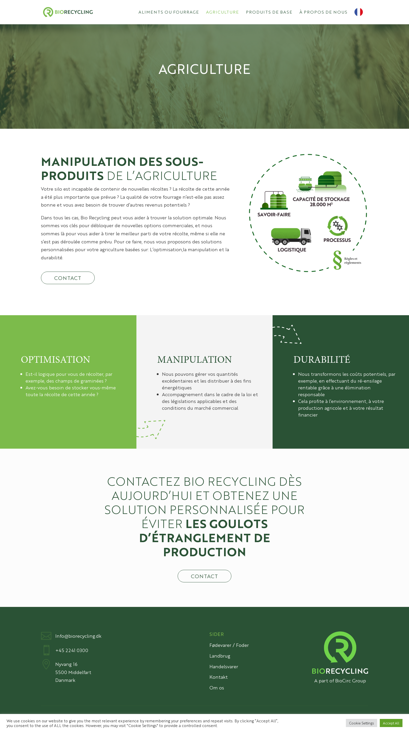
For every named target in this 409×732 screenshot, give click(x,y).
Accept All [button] (391, 723)
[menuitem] (361, 16)
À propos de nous (323, 12)
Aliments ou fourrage (169, 12)
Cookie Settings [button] (361, 723)
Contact (67, 277)
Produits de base (269, 12)
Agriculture (222, 12)
